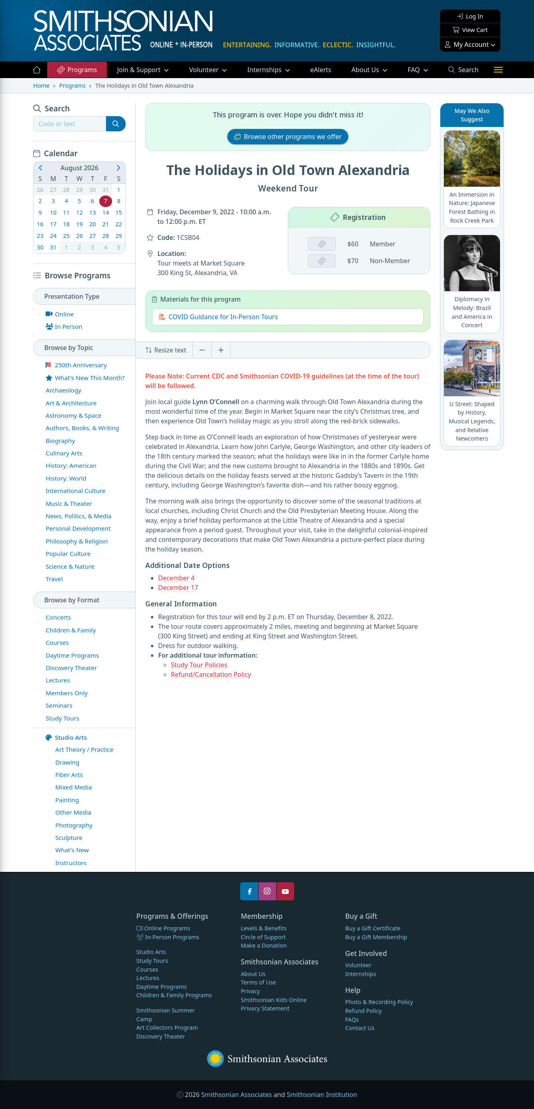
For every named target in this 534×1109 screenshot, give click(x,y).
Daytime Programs (162, 986)
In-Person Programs (168, 937)
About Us (366, 69)
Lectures (148, 978)
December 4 (176, 578)
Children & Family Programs (174, 995)
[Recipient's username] (69, 123)
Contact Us (359, 1028)
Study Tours (152, 960)
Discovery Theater (161, 1036)
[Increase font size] (221, 350)
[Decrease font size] (202, 350)
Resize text (165, 350)
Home (41, 85)
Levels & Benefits (264, 928)
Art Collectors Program (167, 1027)
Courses (148, 969)
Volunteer (204, 69)
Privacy (250, 991)
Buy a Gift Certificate (372, 928)
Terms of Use (258, 982)
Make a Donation (264, 945)
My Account (467, 44)
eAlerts (320, 69)
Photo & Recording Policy (379, 1002)
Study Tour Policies (199, 664)
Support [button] (140, 69)
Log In (470, 16)
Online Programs (163, 928)
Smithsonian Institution (322, 1094)
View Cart (470, 30)
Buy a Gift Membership (376, 937)
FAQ (423, 69)
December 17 (178, 587)
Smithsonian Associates (236, 1094)
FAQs (352, 1019)
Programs (76, 69)
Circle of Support (263, 937)
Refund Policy (363, 1010)
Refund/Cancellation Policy (211, 674)
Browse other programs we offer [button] (288, 136)
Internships (265, 69)
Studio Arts (66, 737)
